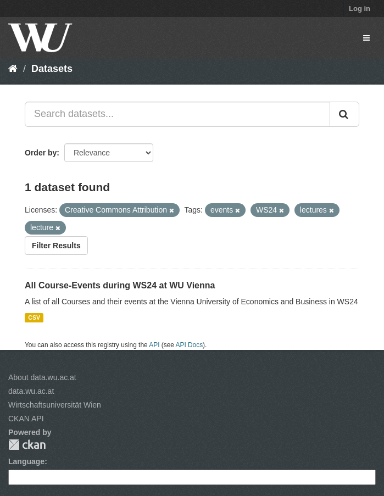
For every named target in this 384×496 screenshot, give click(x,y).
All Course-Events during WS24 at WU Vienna (120, 285)
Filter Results (56, 245)
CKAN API (26, 418)
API (154, 345)
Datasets (52, 68)
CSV (34, 317)
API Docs (189, 345)
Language (26, 461)
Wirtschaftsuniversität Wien (54, 404)
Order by (41, 152)
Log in (359, 8)
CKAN (27, 444)
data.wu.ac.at (31, 391)
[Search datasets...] (177, 114)
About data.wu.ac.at (42, 377)
